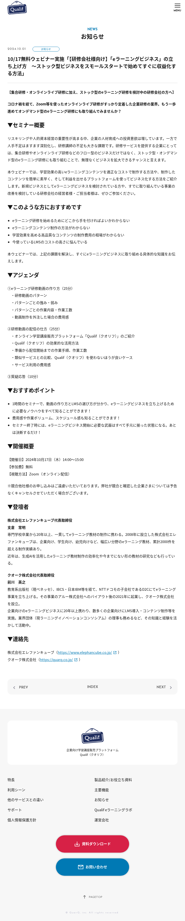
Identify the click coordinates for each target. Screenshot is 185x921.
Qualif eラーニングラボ (113, 809)
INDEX (92, 687)
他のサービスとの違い (25, 799)
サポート (14, 809)
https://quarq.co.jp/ (56, 659)
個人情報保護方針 (21, 820)
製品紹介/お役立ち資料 (113, 779)
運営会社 (101, 820)
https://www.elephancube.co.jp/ (85, 652)
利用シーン (16, 789)
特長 (11, 779)
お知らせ (46, 49)
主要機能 (101, 789)
